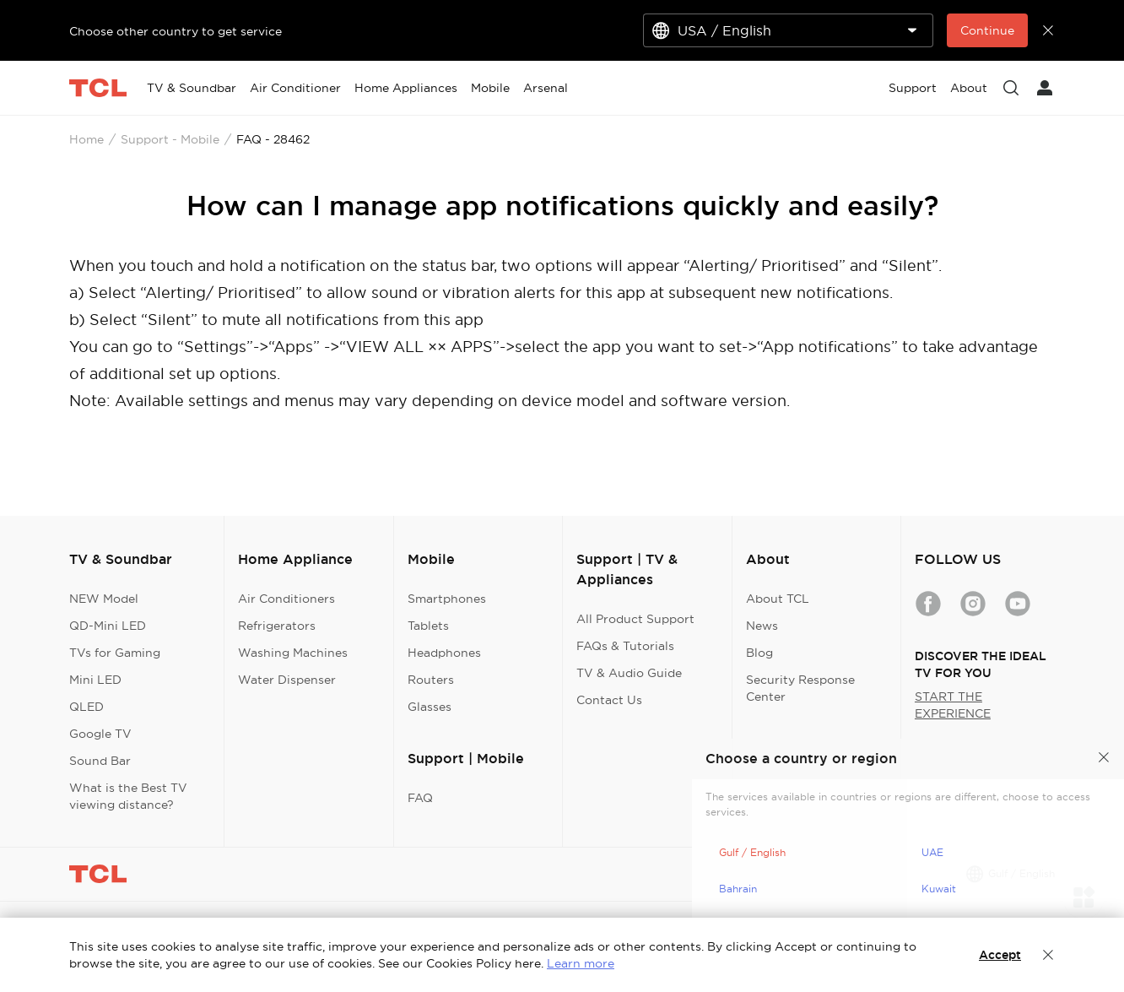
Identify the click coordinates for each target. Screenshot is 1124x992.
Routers (431, 679)
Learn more (580, 963)
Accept (1000, 954)
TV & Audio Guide (629, 672)
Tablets (428, 625)
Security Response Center (800, 688)
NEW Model (103, 598)
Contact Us (609, 699)
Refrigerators (277, 625)
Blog (759, 652)
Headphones (444, 652)
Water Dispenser (287, 679)
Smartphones (447, 598)
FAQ (420, 797)
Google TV (100, 733)
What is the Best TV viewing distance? (128, 796)
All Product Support (635, 618)
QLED (86, 706)
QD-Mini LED (107, 625)
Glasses (429, 706)
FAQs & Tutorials (625, 645)
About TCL (777, 598)
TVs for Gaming (114, 652)
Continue (987, 30)
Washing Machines (293, 652)
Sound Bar (100, 760)
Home (86, 139)
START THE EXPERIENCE (953, 705)
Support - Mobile (170, 139)
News (762, 625)
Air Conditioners (286, 598)
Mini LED (95, 679)
